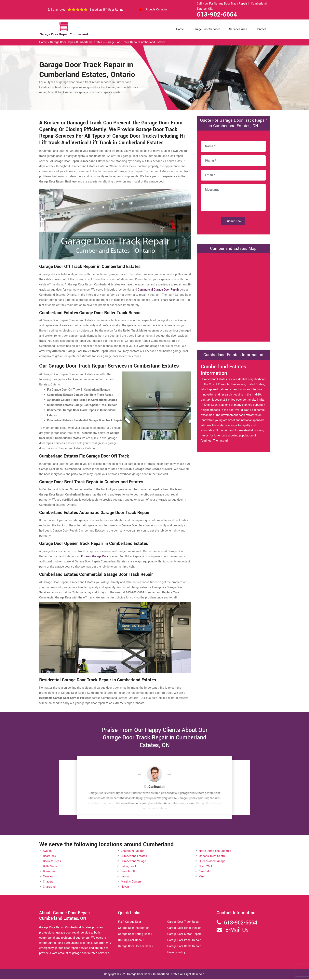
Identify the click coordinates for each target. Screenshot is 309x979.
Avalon (47, 851)
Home (180, 29)
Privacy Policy (176, 952)
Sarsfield (204, 871)
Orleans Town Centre (212, 856)
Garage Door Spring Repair (135, 934)
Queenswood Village (212, 861)
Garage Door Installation (133, 928)
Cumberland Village (133, 861)
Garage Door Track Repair (183, 922)
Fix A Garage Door (129, 922)
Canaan (48, 876)
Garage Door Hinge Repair (184, 928)
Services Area (238, 29)
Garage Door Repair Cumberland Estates (76, 42)
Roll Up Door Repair (130, 940)
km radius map (233, 296)
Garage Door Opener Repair (135, 946)
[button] (143, 774)
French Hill (128, 871)
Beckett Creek (52, 861)
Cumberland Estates (134, 856)
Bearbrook (49, 856)
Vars (202, 876)
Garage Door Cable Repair (184, 946)
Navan (125, 887)
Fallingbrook (129, 866)
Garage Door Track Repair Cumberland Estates (135, 42)
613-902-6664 (217, 14)
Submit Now (233, 221)
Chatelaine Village (132, 851)
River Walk (206, 866)
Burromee (49, 871)
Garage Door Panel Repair (184, 940)
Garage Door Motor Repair (184, 934)
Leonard (126, 876)
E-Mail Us (237, 930)
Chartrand (49, 887)
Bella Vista (50, 866)
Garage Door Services (207, 29)
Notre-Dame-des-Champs (215, 851)
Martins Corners (131, 882)
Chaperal (48, 882)
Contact (261, 29)
